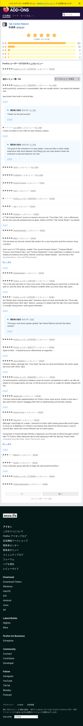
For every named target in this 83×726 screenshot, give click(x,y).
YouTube (7, 680)
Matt (15, 238)
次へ (60, 494)
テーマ (16, 15)
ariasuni (20, 27)
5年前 (52, 69)
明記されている (13, 709)
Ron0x (16, 463)
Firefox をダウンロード (46, 3)
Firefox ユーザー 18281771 (24, 347)
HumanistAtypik (19, 230)
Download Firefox (12, 581)
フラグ (5, 101)
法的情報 (30, 705)
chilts (15, 167)
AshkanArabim (19, 273)
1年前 (42, 183)
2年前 (33, 191)
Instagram (8, 676)
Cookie (20, 705)
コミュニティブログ (13, 554)
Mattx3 (16, 455)
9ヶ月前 (35, 167)
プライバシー (8, 705)
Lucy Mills (17, 128)
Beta (5, 627)
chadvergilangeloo (21, 484)
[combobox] (71, 14)
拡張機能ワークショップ (15, 540)
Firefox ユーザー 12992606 (24, 85)
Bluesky (7, 690)
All (4, 609)
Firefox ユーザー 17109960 (24, 476)
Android (7, 600)
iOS (5, 595)
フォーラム (8, 559)
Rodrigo (16, 214)
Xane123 (17, 420)
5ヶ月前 (53, 85)
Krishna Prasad (19, 183)
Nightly (7, 623)
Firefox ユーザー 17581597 (24, 281)
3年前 (41, 361)
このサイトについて (13, 531)
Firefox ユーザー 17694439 (24, 198)
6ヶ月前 (38, 128)
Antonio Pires (18, 412)
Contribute (8, 658)
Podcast (7, 694)
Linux (6, 605)
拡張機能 (7, 15)
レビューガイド (11, 568)
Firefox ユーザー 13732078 (24, 69)
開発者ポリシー (11, 550)
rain (14, 206)
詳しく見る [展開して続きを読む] (7, 262)
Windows (8, 586)
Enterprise (8, 640)
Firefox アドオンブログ (15, 536)
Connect (7, 653)
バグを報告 (8, 564)
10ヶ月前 (39, 175)
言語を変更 (7, 717)
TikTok (6, 685)
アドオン (7, 526)
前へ (23, 494)
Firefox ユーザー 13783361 (24, 297)
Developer (8, 663)
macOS (7, 591)
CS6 (15, 191)
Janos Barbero (19, 361)
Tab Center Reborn (19, 24)
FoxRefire (17, 175)
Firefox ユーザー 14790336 (24, 339)
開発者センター (11, 545)
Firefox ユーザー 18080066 (24, 377)
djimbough (17, 396)
